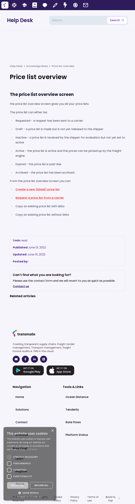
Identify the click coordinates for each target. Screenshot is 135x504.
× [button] (52, 430)
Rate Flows (73, 422)
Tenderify (72, 410)
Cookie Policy (58, 498)
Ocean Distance (77, 397)
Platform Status (77, 435)
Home (19, 397)
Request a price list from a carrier (39, 198)
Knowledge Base (37, 66)
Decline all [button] (41, 485)
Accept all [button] (17, 485)
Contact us (21, 286)
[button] (30, 493)
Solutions (22, 410)
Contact (21, 422)
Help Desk (20, 20)
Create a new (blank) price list (37, 189)
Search (117, 20)
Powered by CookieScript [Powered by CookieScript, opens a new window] (30, 496)
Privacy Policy (74, 498)
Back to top (113, 498)
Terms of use (93, 498)
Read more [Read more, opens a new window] (31, 449)
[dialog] (30, 463)
